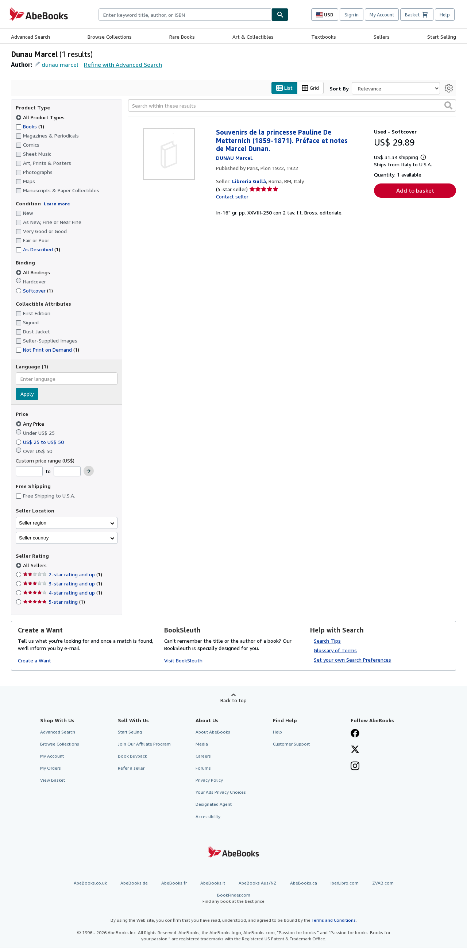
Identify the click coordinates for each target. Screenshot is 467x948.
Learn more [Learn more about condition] (57, 203)
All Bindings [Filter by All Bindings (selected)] (33, 272)
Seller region (32, 523)
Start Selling (441, 37)
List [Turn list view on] (284, 88)
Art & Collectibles (253, 37)
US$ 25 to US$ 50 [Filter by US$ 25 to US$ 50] (40, 442)
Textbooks (323, 37)
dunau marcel (60, 64)
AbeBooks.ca (303, 883)
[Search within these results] (292, 106)
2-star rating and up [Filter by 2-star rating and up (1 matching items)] (62, 575)
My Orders (50, 768)
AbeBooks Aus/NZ (258, 883)
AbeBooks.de (134, 883)
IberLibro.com (345, 883)
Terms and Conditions (334, 920)
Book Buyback (132, 756)
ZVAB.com (383, 883)
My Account (382, 15)
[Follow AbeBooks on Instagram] (355, 766)
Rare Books (182, 37)
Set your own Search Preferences (352, 660)
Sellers (382, 37)
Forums (203, 768)
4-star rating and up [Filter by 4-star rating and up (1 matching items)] (62, 593)
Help (445, 15)
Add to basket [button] (415, 190)
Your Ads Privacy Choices (221, 792)
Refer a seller (131, 768)
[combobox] (185, 14)
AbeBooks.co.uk (90, 883)
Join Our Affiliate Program (144, 744)
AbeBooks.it (212, 883)
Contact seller (232, 197)
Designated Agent (214, 804)
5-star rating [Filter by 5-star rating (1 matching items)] (54, 602)
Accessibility (208, 816)
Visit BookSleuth (183, 661)
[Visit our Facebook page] (355, 734)
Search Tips (327, 641)
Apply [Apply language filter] (27, 394)
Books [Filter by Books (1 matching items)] (30, 126)
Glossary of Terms (335, 650)
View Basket (52, 780)
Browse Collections (110, 37)
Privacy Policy (209, 780)
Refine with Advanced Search (123, 64)
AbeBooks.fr (174, 883)
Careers (203, 756)
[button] (448, 106)
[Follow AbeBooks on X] (355, 750)
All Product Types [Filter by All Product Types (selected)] (41, 117)
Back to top (233, 700)
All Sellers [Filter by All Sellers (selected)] (35, 565)
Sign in (351, 15)
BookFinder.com (233, 898)
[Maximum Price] (67, 472)
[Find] (280, 14)
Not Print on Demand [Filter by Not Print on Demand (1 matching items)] (47, 350)
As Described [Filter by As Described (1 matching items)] (38, 250)
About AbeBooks (213, 732)
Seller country (34, 538)
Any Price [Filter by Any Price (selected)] (31, 424)
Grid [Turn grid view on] (310, 88)
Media (202, 744)
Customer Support (291, 744)
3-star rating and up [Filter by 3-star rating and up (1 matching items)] (62, 584)
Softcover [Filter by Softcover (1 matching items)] (34, 290)
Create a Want (34, 661)
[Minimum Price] (29, 472)
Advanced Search (30, 37)
